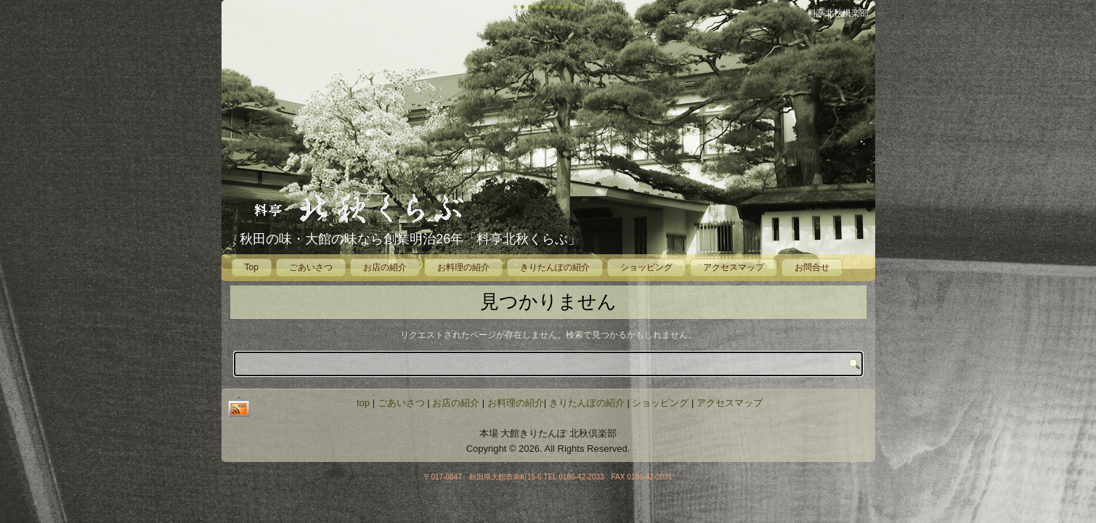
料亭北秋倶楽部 (838, 13)
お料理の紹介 (463, 267)
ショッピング (646, 267)
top (363, 402)
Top (252, 267)
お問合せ (812, 267)
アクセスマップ (733, 267)
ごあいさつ (311, 267)
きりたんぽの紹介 (555, 267)
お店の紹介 (385, 267)
